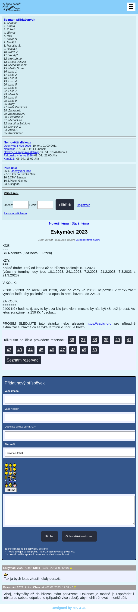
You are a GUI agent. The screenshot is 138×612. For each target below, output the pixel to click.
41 (129, 339)
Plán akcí (10, 167)
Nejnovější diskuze (17, 142)
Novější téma (59, 223)
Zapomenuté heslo (15, 213)
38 (94, 339)
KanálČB (9, 158)
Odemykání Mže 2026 (17, 145)
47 (62, 350)
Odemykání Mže (21, 171)
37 (83, 339)
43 (19, 350)
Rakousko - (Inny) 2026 (18, 155)
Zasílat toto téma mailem (87, 240)
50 (94, 350)
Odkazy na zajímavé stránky (21, 152)
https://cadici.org (99, 323)
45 (41, 350)
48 (73, 350)
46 (52, 350)
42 (9, 350)
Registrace (83, 205)
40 (117, 339)
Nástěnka (10, 149)
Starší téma (80, 223)
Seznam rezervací (23, 360)
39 (106, 339)
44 (30, 350)
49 (84, 350)
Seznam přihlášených (19, 19)
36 (71, 339)
